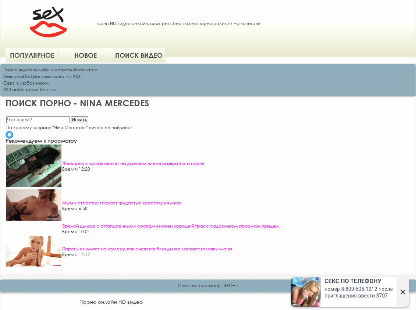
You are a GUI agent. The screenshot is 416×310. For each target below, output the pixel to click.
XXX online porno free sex (30, 89)
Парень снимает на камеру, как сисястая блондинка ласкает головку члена (147, 249)
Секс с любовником (26, 83)
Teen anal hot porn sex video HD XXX (42, 76)
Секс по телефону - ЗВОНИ (208, 285)
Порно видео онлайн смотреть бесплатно (50, 69)
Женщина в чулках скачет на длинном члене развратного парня (133, 163)
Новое (85, 55)
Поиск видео (139, 55)
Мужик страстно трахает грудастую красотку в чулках (121, 203)
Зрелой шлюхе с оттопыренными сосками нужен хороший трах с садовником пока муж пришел (170, 226)
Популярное (32, 55)
